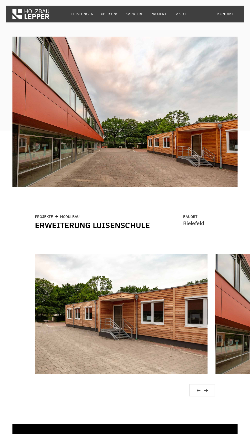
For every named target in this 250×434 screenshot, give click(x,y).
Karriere (134, 13)
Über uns (109, 13)
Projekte (160, 13)
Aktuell (183, 13)
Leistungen (82, 13)
